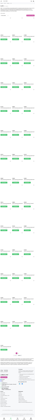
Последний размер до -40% (4, 395)
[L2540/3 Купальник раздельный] (29, 49)
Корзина (19, 392)
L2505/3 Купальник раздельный (5, 60)
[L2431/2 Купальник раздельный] (5, 192)
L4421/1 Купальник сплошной (17, 251)
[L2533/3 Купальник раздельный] (17, 97)
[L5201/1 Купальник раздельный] (5, 288)
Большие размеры (3, 402)
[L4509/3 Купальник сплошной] (5, 25)
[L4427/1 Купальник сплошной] (17, 288)
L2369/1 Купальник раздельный (29, 322)
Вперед (20, 355)
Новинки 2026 (2, 392)
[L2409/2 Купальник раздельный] (17, 192)
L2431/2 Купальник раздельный (5, 203)
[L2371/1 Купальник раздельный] (29, 216)
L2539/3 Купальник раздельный (29, 36)
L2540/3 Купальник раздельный (29, 60)
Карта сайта (31, 410)
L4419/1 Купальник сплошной (17, 227)
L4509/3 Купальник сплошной (5, 36)
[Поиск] (31, 1)
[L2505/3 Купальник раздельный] (5, 49)
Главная (1, 3)
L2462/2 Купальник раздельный (29, 179)
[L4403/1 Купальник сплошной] (5, 312)
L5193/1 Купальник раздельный (5, 227)
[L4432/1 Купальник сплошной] (5, 240)
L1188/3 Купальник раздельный (17, 60)
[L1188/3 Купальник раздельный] (17, 49)
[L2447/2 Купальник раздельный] (29, 145)
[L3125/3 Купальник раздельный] (5, 97)
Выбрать (4, 39)
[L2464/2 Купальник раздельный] (17, 145)
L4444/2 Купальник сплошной (17, 131)
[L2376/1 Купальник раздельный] (17, 264)
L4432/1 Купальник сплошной (5, 251)
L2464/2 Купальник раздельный (17, 155)
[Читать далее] (2, 13)
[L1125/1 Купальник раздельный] (29, 264)
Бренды (8, 3)
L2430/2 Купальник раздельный (17, 179)
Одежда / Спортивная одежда (5, 406)
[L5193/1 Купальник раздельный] (5, 216)
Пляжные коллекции (3, 398)
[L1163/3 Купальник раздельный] (17, 73)
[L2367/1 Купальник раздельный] (5, 336)
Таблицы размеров (21, 399)
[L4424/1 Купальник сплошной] (29, 288)
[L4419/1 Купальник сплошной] (17, 216)
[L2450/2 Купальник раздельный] (29, 121)
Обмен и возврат (21, 398)
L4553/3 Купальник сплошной (17, 36)
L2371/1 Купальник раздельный (29, 227)
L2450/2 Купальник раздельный (29, 131)
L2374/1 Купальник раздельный (17, 322)
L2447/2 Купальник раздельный (29, 155)
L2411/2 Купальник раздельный (5, 155)
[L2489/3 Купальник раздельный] (5, 121)
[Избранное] (10, 18)
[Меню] (1, 1)
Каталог (5, 3)
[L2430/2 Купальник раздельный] (17, 169)
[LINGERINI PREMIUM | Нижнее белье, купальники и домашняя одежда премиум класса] (4, 1)
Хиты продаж (2, 394)
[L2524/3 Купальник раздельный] (29, 97)
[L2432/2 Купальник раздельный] (5, 169)
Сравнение (20, 394)
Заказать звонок (4, 377)
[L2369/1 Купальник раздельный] (29, 312)
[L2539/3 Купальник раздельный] (29, 25)
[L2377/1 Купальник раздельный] (5, 264)
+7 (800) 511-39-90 (4, 374)
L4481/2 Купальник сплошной (28, 203)
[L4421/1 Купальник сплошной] (17, 240)
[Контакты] (33, 1)
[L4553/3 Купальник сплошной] (17, 25)
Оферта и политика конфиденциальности (25, 402)
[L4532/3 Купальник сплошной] (29, 73)
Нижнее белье (2, 399)
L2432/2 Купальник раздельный (5, 179)
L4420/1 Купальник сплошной (28, 251)
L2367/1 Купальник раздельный (5, 346)
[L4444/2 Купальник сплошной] (17, 121)
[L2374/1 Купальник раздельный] (17, 312)
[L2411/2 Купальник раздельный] (5, 145)
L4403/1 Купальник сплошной (5, 322)
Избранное (20, 395)
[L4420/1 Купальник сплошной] (29, 240)
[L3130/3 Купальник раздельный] (5, 73)
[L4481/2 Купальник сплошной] (29, 192)
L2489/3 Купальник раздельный (5, 131)
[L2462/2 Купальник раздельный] (29, 169)
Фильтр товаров (30, 15)
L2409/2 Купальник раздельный (17, 203)
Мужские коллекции (3, 403)
